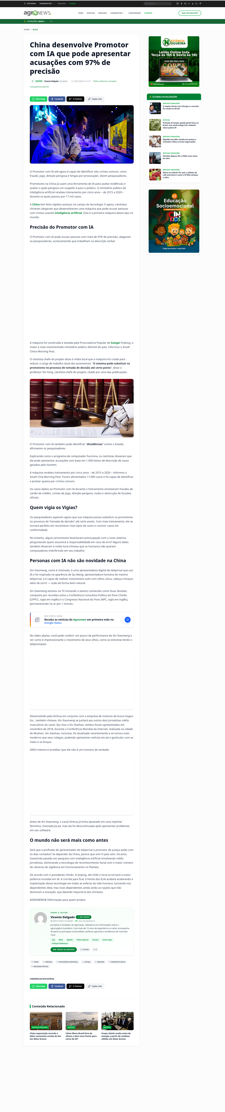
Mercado (102, 13)
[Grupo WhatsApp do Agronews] (196, 3)
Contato (72, 3)
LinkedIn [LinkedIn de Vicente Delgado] (84, 949)
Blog (35, 29)
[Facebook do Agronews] (181, 3)
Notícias (91, 13)
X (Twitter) (75, 99)
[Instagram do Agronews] (178, 3)
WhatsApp (38, 99)
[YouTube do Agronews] (185, 3)
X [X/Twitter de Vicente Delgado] (95, 949)
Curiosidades (134, 13)
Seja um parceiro (190, 13)
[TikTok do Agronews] (193, 4)
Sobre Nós (62, 3)
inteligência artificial (68, 213)
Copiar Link (95, 99)
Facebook (57, 99)
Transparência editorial (39, 87)
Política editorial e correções (104, 81)
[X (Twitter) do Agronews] (189, 4)
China (36, 204)
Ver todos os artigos (63, 949)
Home (80, 13)
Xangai (115, 342)
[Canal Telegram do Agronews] (200, 3)
